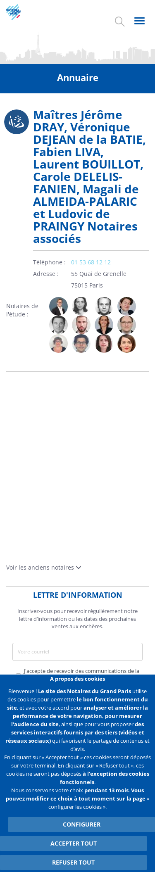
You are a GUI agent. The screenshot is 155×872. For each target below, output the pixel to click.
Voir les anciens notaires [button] (43, 567)
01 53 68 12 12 (91, 262)
